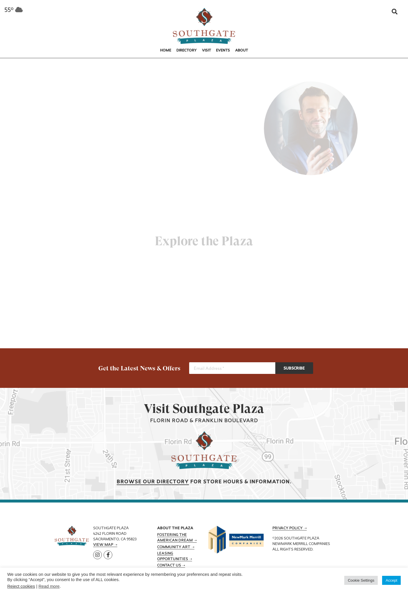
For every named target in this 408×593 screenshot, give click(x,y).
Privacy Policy (287, 528)
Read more (49, 586)
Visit (206, 50)
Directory (186, 50)
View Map (103, 545)
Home (165, 50)
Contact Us (169, 565)
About (241, 50)
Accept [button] (391, 580)
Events (223, 50)
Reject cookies (21, 586)
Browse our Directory (153, 482)
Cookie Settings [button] (361, 580)
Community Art (173, 547)
